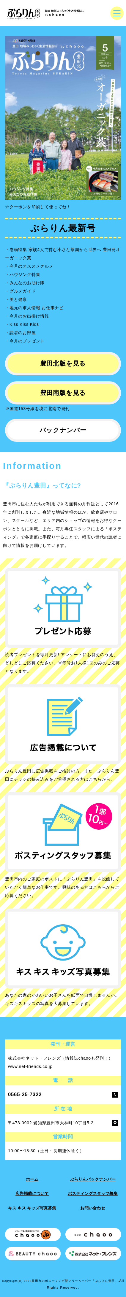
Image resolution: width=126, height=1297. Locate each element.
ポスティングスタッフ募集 (93, 1193)
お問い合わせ (92, 1208)
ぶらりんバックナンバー (93, 1179)
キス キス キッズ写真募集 (32, 1208)
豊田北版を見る (63, 363)
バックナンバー (63, 430)
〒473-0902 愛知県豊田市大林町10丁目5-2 (51, 1122)
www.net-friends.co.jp (30, 1066)
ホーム (32, 1179)
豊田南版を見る (63, 392)
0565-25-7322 (25, 1094)
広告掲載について (32, 1193)
